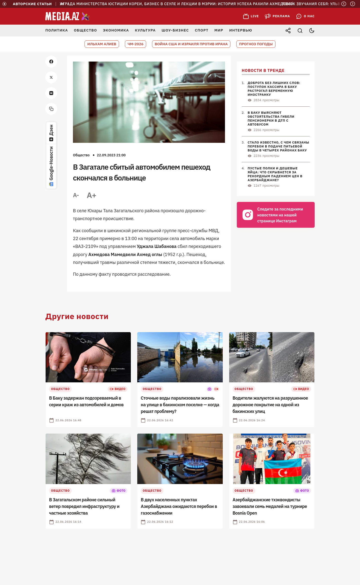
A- (76, 195)
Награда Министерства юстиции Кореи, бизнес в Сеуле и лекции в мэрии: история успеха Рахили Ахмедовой (174, 4)
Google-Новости (51, 166)
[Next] (352, 3)
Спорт (201, 30)
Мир (218, 30)
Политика (56, 30)
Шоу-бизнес (175, 30)
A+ (91, 195)
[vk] (51, 93)
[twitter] (51, 77)
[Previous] (343, 3)
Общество (85, 30)
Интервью (240, 30)
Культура (145, 30)
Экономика (116, 30)
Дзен (51, 133)
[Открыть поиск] (300, 30)
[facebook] (51, 61)
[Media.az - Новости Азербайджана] (67, 16)
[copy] (51, 109)
